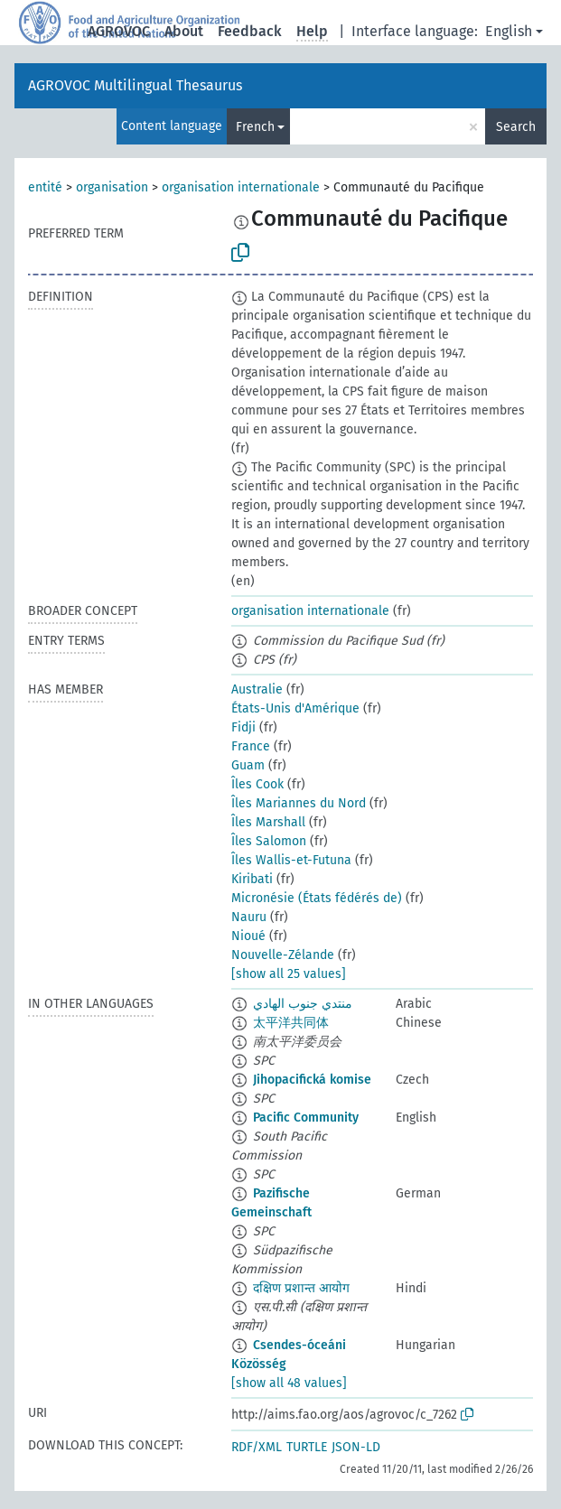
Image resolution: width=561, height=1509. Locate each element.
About (183, 31)
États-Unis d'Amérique (295, 708)
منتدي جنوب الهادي (302, 1003)
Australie (257, 689)
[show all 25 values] (288, 974)
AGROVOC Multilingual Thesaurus (135, 85)
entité (45, 187)
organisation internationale (241, 187)
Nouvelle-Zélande (282, 955)
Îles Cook (257, 784)
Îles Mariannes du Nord (298, 803)
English (508, 31)
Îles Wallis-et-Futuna (291, 860)
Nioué (248, 936)
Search (516, 127)
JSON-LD (356, 1447)
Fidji (243, 727)
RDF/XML (256, 1447)
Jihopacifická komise (312, 1079)
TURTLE (306, 1447)
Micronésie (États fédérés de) (316, 898)
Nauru (248, 917)
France (250, 746)
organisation (112, 187)
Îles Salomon (268, 841)
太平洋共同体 (291, 1022)
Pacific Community (306, 1117)
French (255, 127)
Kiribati (252, 879)
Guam (248, 765)
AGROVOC (119, 31)
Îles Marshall (268, 822)
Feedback (250, 31)
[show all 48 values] (289, 1383)
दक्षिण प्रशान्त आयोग (301, 1288)
